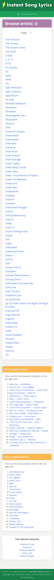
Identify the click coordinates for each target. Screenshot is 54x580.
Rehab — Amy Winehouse (21, 436)
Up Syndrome (12, 299)
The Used (10, 51)
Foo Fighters (15, 477)
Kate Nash (14, 515)
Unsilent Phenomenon (17, 275)
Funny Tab (27, 553)
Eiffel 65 (12, 486)
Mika (11, 483)
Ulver (8, 127)
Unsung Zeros (13, 279)
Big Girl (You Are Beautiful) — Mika (25, 419)
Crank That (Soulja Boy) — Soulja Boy (26, 401)
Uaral (8, 75)
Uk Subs (9, 99)
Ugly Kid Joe (11, 95)
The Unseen (11, 43)
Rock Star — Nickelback (19, 384)
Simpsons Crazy (27, 544)
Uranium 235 (12, 310)
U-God (8, 55)
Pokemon (27, 547)
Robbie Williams (16, 524)
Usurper (9, 338)
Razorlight (13, 509)
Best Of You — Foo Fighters (22, 387)
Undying (9, 195)
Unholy (9, 211)
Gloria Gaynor (15, 503)
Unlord (9, 259)
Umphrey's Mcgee (15, 131)
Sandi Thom (14, 480)
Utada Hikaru (12, 342)
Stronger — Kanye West (20, 433)
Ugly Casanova (13, 91)
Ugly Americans (13, 87)
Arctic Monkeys (16, 506)
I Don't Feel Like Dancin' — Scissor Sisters (28, 407)
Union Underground (16, 231)
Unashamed (11, 139)
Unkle (8, 243)
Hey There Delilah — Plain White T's (25, 413)
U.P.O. (8, 63)
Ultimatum (11, 107)
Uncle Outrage (13, 159)
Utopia (9, 346)
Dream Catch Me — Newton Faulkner (26, 428)
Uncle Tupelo (12, 163)
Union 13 (10, 227)
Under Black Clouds (15, 167)
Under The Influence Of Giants (21, 175)
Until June (10, 287)
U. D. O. (9, 59)
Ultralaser (10, 111)
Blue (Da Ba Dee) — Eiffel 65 (22, 393)
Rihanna (13, 495)
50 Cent (12, 501)
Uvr (7, 354)
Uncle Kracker (12, 155)
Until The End (12, 291)
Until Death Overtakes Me (19, 283)
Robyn (12, 498)
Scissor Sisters (15, 492)
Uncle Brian (11, 151)
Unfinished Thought (16, 207)
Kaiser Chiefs (15, 474)
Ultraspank (11, 119)
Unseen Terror (13, 267)
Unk (7, 239)
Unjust (8, 235)
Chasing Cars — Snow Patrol (22, 416)
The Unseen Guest (15, 47)
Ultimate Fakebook (15, 103)
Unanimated (11, 135)
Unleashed (11, 247)
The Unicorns (12, 39)
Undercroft (11, 183)
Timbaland (14, 518)
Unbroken (10, 143)
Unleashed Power (14, 251)
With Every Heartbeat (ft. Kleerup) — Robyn (28, 430)
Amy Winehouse (16, 472)
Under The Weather (16, 179)
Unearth (9, 199)
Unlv (7, 263)
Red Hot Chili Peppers (19, 512)
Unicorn (9, 219)
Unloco (9, 255)
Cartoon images (27, 556)
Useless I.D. (11, 326)
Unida (8, 223)
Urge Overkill (12, 314)
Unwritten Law (13, 295)
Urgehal (9, 318)
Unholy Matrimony (15, 215)
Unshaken (10, 271)
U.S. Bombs (11, 67)
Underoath (11, 187)
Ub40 (8, 79)
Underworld (11, 191)
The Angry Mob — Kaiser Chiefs (23, 404)
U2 (6, 71)
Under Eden (11, 171)
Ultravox (9, 123)
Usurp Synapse (13, 334)
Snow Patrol (14, 489)
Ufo (7, 83)
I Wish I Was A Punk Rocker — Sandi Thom (28, 390)
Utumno (9, 350)
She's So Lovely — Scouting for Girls (25, 410)
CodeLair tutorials (27, 550)
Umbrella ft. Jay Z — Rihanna (22, 439)
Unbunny (10, 147)
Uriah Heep (11, 322)
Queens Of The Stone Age (21, 527)
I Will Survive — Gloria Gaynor (23, 396)
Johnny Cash (15, 521)
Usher (8, 330)
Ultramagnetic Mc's (15, 115)
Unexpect (10, 203)
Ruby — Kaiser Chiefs (19, 398)
